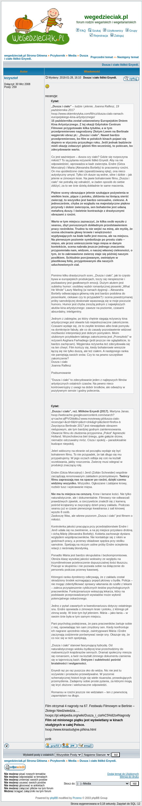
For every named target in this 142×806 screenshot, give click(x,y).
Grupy (131, 30)
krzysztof (11, 78)
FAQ (81, 30)
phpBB (54, 798)
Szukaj (94, 30)
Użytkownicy (113, 30)
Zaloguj (117, 35)
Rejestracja (99, 35)
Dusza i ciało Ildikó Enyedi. (120, 64)
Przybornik (57, 55)
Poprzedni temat (101, 57)
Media (72, 55)
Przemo (77, 798)
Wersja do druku (129, 776)
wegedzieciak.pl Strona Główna (25, 55)
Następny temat (128, 57)
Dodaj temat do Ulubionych (123, 773)
